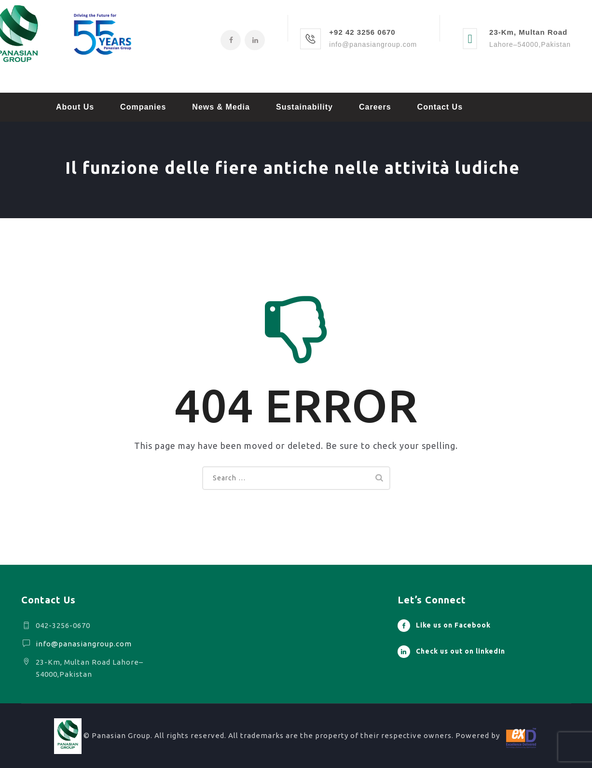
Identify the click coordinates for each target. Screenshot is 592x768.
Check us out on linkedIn (460, 651)
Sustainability (304, 107)
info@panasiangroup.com (84, 644)
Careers (375, 107)
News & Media (221, 107)
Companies (143, 107)
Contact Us (440, 107)
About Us (75, 107)
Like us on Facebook (453, 625)
